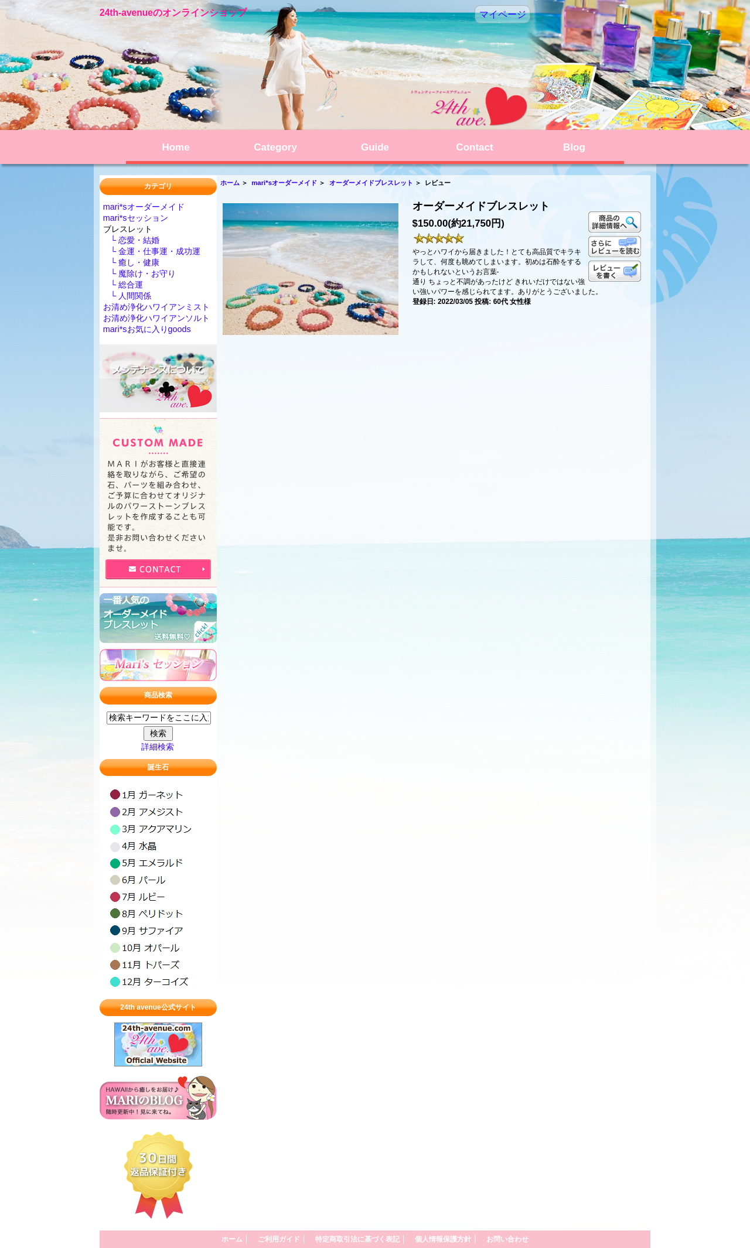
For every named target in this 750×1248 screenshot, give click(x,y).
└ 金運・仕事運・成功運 (151, 251)
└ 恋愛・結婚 (131, 240)
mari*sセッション (135, 218)
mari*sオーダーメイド (284, 182)
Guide (375, 147)
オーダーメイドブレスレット (371, 182)
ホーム (230, 182)
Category (275, 147)
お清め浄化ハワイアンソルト (156, 318)
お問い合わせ (507, 1239)
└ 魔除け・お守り (139, 273)
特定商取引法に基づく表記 (360, 1239)
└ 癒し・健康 (131, 262)
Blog (574, 147)
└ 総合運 (123, 284)
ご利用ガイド (282, 1239)
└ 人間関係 (127, 295)
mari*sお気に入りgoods (147, 329)
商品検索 (158, 696)
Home (175, 147)
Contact (474, 147)
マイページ (502, 14)
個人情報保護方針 (446, 1239)
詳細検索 (157, 746)
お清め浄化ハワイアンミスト (156, 307)
